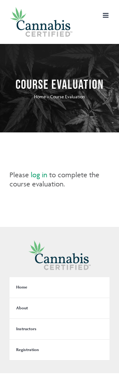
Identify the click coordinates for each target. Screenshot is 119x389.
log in (39, 175)
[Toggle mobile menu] (106, 15)
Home (40, 96)
